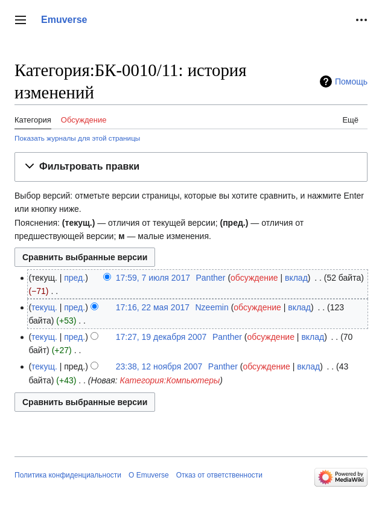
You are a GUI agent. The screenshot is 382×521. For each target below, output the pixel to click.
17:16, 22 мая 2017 (152, 307)
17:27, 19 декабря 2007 (161, 337)
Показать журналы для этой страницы (77, 138)
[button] (20, 20)
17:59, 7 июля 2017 (153, 278)
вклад (296, 278)
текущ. (44, 307)
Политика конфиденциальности (67, 475)
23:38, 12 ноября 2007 (159, 366)
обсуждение (254, 278)
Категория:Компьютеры (169, 380)
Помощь (351, 81)
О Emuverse (149, 475)
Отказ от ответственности (219, 475)
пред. (74, 278)
